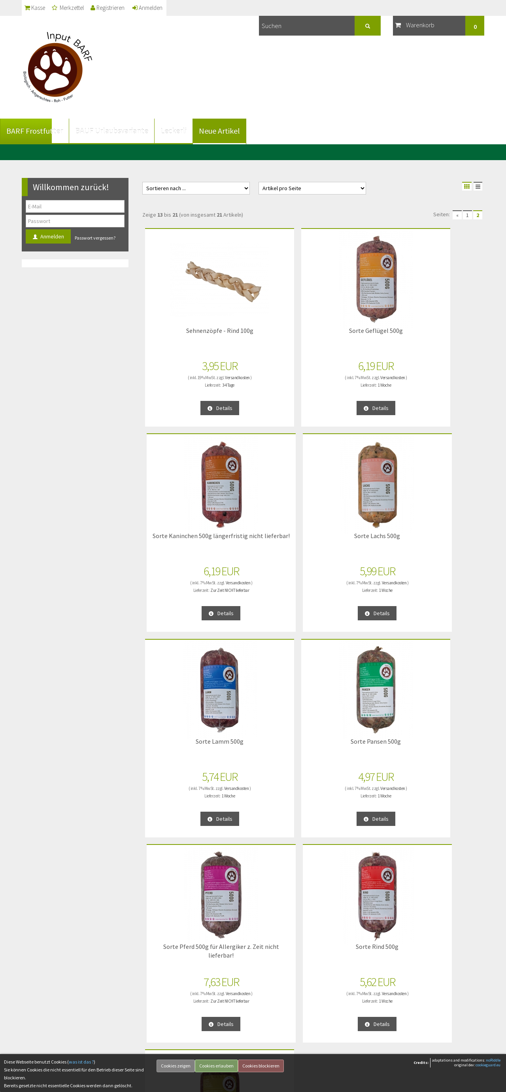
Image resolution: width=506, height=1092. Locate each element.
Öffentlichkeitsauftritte (169, 1020)
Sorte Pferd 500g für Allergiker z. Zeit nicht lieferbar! (356, 541)
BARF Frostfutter (56, 131)
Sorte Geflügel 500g (268, 327)
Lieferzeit (36, 1020)
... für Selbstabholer (165, 1046)
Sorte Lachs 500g (442, 327)
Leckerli (195, 131)
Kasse (37, 8)
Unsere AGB (39, 970)
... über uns (156, 944)
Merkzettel (77, 8)
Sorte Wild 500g (181, 738)
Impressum (38, 982)
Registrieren (124, 8)
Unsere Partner (160, 1033)
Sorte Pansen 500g (268, 532)
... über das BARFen (165, 995)
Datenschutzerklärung (50, 957)
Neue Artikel (241, 131)
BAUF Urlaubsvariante (133, 131)
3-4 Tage (190, 382)
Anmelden (172, 8)
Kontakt (34, 995)
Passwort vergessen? (95, 238)
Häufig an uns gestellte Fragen (177, 1008)
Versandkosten (199, 375)
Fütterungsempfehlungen (172, 970)
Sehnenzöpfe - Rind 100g (181, 331)
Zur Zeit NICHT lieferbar (364, 382)
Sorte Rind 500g (443, 532)
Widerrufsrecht (42, 1008)
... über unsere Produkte (170, 957)
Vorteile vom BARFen (167, 982)
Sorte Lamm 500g (181, 532)
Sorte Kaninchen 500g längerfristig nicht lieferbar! (356, 336)
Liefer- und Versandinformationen (63, 944)
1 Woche (277, 382)
